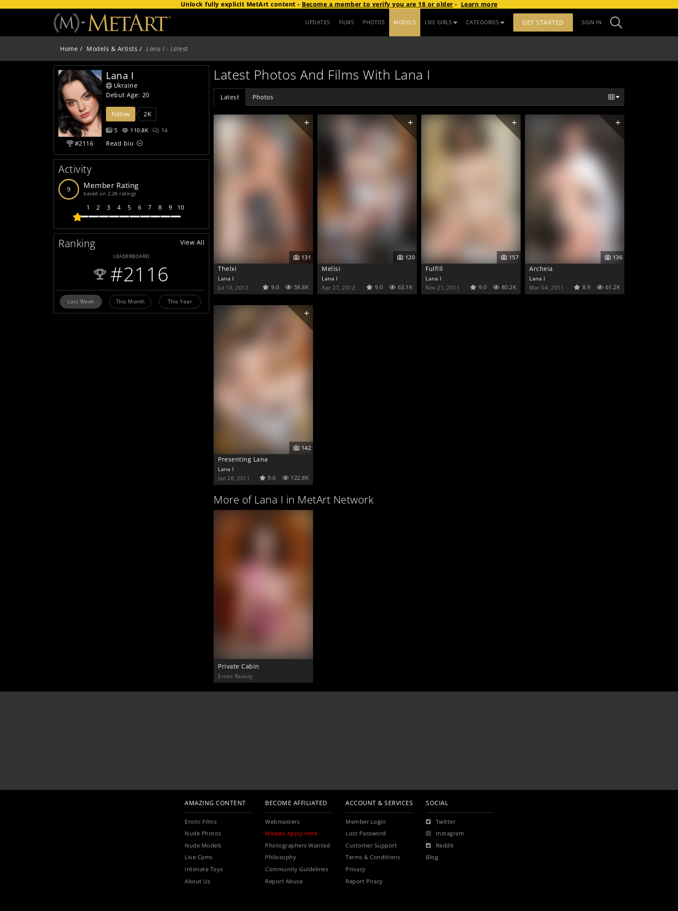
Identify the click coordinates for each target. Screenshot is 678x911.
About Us (197, 881)
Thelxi (227, 268)
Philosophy (280, 857)
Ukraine (122, 85)
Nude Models (203, 845)
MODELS (404, 22)
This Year (180, 301)
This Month (130, 301)
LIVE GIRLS (441, 22)
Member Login (365, 821)
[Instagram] (445, 834)
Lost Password (365, 833)
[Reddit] (440, 846)
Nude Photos (203, 833)
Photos (263, 97)
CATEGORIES (485, 22)
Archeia (541, 268)
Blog (432, 857)
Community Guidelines (296, 869)
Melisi (331, 268)
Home (69, 49)
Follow (121, 114)
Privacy (355, 869)
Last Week (80, 301)
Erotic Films (201, 821)
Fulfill (434, 268)
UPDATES (317, 22)
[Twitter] (440, 822)
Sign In (592, 22)
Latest (230, 97)
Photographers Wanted (297, 845)
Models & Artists (112, 49)
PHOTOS (374, 22)
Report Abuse (284, 881)
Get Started (543, 22)
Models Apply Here (291, 833)
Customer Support (371, 845)
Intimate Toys (204, 869)
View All (192, 242)
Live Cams (199, 857)
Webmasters (282, 821)
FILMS (347, 22)
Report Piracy (364, 881)
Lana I (225, 278)
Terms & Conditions (372, 857)
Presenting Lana (243, 459)
